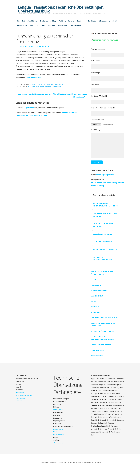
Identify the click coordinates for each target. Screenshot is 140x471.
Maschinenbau (97, 296)
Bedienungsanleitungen (24, 395)
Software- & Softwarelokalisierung (103, 258)
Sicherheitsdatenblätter (27, 21)
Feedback (31, 86)
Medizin (56, 432)
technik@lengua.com (105, 175)
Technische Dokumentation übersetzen (105, 215)
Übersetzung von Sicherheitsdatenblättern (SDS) (106, 204)
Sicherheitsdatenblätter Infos (104, 318)
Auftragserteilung (66, 21)
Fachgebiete (91, 21)
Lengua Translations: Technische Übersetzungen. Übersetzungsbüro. (61, 9)
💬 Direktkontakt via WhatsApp (104, 40)
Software (19, 401)
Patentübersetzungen (102, 242)
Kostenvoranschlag (48, 21)
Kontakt (51, 25)
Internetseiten (21, 398)
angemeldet (28, 108)
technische (22, 46)
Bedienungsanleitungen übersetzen (103, 225)
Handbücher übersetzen (103, 234)
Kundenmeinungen (33, 77)
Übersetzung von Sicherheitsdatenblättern (102, 338)
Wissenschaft (97, 356)
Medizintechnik (58, 435)
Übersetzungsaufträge (101, 345)
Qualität (95, 307)
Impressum (62, 25)
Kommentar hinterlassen (39, 46)
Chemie (94, 280)
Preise (79, 21)
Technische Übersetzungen (102, 331)
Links (43, 25)
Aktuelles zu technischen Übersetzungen (46, 84)
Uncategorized (97, 350)
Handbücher (20, 392)
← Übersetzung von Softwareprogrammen (33, 94)
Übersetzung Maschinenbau (105, 249)
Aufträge (34, 25)
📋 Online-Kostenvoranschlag (104, 33)
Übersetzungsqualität (108, 21)
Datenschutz (76, 25)
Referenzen (22, 25)
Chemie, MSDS (58, 410)
